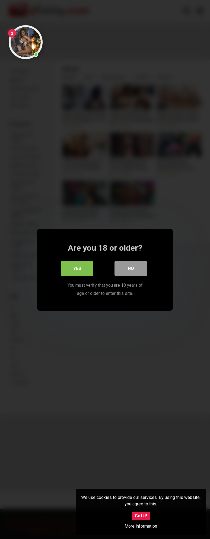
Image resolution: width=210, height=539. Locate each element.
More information (141, 526)
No (131, 268)
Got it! (141, 515)
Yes (77, 268)
